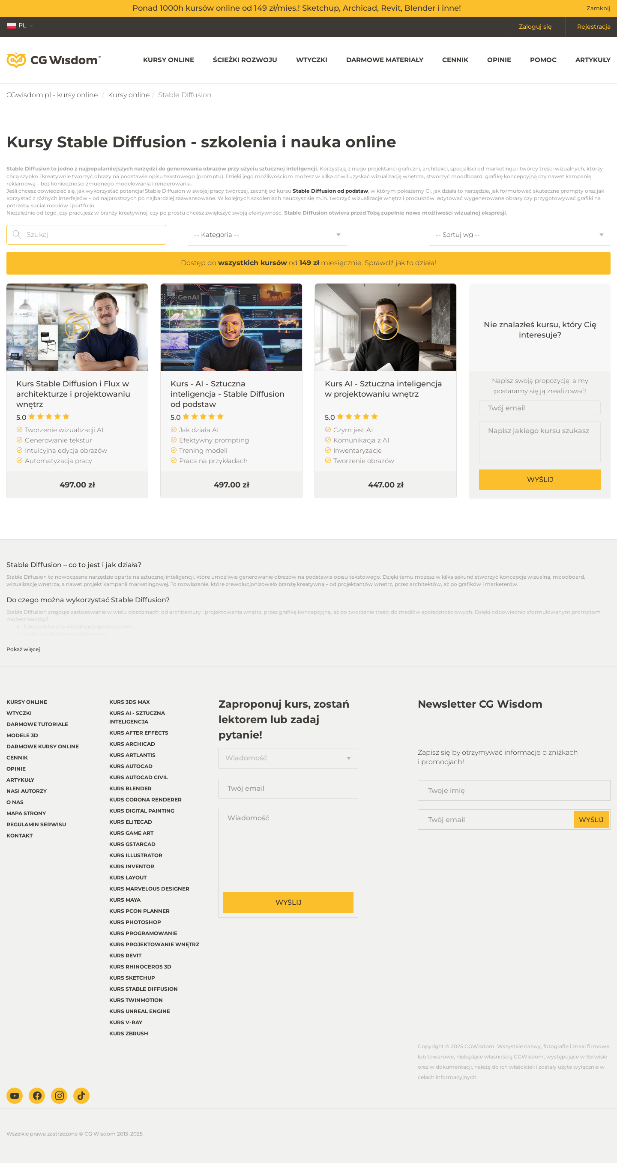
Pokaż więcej (23, 649)
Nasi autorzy (26, 791)
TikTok (81, 1096)
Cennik (455, 60)
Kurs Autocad (131, 766)
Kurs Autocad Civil (138, 777)
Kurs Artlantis (132, 755)
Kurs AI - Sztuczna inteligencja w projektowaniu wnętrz (383, 389)
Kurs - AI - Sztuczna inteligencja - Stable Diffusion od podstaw (228, 394)
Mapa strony (26, 813)
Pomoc (543, 60)
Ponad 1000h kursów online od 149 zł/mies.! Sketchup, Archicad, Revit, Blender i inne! (296, 8)
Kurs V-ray (125, 1022)
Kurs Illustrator (135, 855)
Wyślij (540, 479)
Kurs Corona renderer (145, 799)
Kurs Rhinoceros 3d (140, 966)
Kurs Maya (125, 900)
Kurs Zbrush (128, 1033)
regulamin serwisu (36, 824)
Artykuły (593, 60)
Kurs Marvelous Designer (149, 888)
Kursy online (168, 60)
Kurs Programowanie (143, 933)
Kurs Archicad (132, 744)
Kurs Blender (130, 788)
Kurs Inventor (131, 866)
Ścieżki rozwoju (245, 60)
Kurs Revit (125, 955)
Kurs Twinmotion (136, 1000)
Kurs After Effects (138, 732)
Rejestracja (594, 26)
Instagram (59, 1096)
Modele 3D (22, 735)
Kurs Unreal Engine (139, 1011)
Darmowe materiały (384, 60)
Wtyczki (311, 60)
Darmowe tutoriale (37, 724)
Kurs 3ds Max (129, 702)
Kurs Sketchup (132, 978)
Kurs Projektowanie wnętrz (154, 944)
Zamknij (599, 8)
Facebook (37, 1096)
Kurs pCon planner (139, 911)
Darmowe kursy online (42, 746)
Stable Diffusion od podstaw (330, 191)
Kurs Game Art (131, 833)
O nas (15, 802)
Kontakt (19, 835)
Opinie (499, 60)
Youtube (14, 1096)
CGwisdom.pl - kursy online (52, 95)
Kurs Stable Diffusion (143, 989)
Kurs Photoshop (135, 922)
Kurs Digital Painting (141, 810)
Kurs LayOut (128, 877)
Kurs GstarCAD (132, 844)
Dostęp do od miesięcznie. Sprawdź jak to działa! (308, 263)
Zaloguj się (535, 26)
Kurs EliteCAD (130, 822)
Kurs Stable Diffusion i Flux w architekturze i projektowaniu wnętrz (73, 394)
